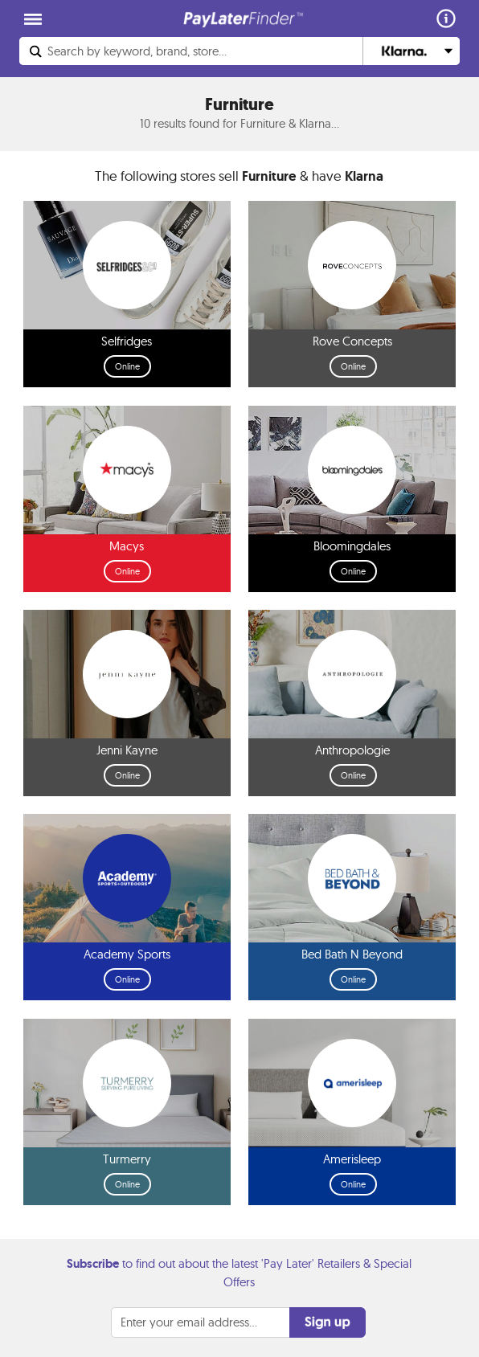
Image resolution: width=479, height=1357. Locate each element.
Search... (137, 51)
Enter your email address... (189, 1322)
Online (127, 366)
